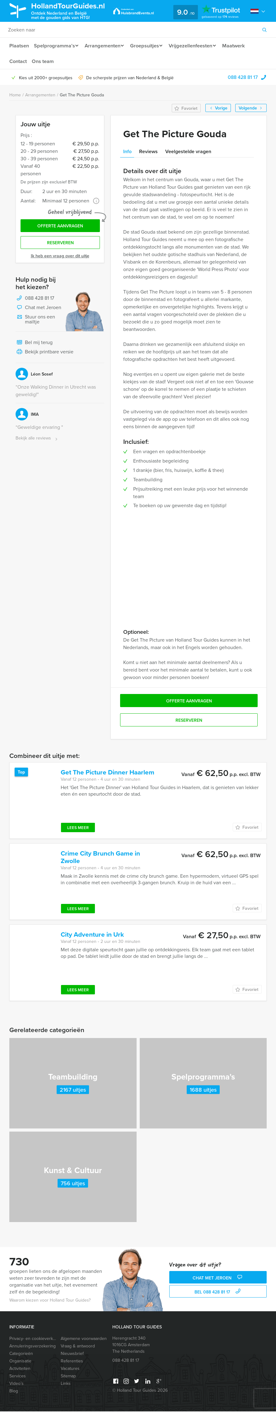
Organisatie (20, 1361)
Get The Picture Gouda (82, 95)
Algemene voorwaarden (84, 1339)
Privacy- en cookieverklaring (32, 1339)
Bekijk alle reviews (37, 440)
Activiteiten (19, 1369)
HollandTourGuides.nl (73, 10)
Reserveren (60, 245)
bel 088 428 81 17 (218, 1292)
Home (15, 95)
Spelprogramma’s (54, 45)
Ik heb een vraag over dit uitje (60, 258)
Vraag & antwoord (78, 1346)
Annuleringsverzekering (32, 1346)
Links (66, 1384)
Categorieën (21, 1354)
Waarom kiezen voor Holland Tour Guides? (50, 1301)
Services (17, 1376)
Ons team (43, 61)
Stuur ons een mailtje (35, 321)
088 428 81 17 (243, 77)
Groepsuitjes (148, 45)
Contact (18, 61)
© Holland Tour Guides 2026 (140, 1391)
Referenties (72, 1361)
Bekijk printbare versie (44, 354)
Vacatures (70, 1369)
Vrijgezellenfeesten (196, 45)
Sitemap (68, 1376)
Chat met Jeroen (38, 310)
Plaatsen (19, 45)
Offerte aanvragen (60, 227)
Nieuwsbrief (72, 1354)
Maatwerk (241, 45)
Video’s (16, 1384)
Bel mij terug (34, 345)
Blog (13, 1391)
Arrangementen (104, 45)
